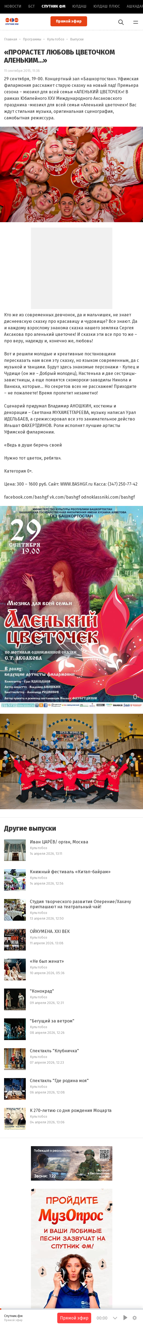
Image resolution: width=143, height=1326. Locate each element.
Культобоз (55, 39)
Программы (32, 39)
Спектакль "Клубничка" (54, 1050)
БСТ (31, 6)
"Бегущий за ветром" (52, 1021)
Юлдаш (79, 6)
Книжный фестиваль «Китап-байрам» (70, 871)
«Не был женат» (47, 961)
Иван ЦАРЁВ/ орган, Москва (59, 841)
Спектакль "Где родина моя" (59, 1080)
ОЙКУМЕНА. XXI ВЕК (50, 931)
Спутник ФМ (53, 6)
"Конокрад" (42, 991)
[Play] (125, 1317)
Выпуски (77, 39)
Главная (10, 39)
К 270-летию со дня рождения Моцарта (71, 1110)
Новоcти (12, 6)
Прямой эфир (69, 21)
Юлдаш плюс (106, 6)
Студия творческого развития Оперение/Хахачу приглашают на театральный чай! (80, 904)
